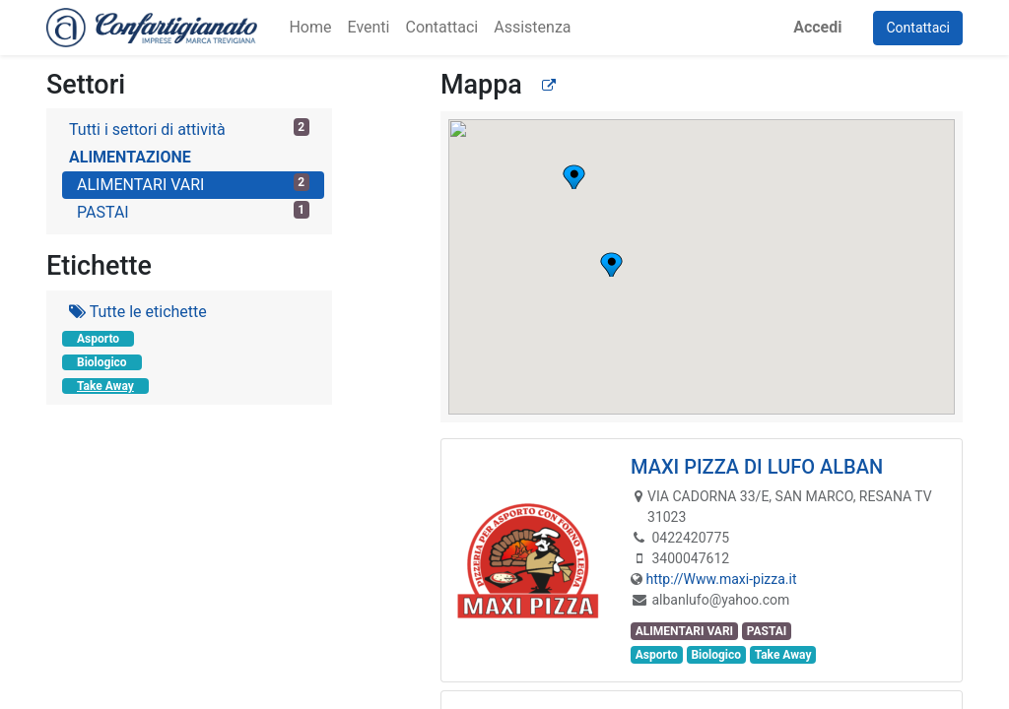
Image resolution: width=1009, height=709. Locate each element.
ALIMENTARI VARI (193, 183)
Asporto (98, 339)
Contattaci (918, 27)
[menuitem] (310, 27)
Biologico (102, 362)
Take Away (105, 386)
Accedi (817, 27)
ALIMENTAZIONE (130, 157)
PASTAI (193, 211)
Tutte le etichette (138, 311)
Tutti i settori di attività (189, 128)
